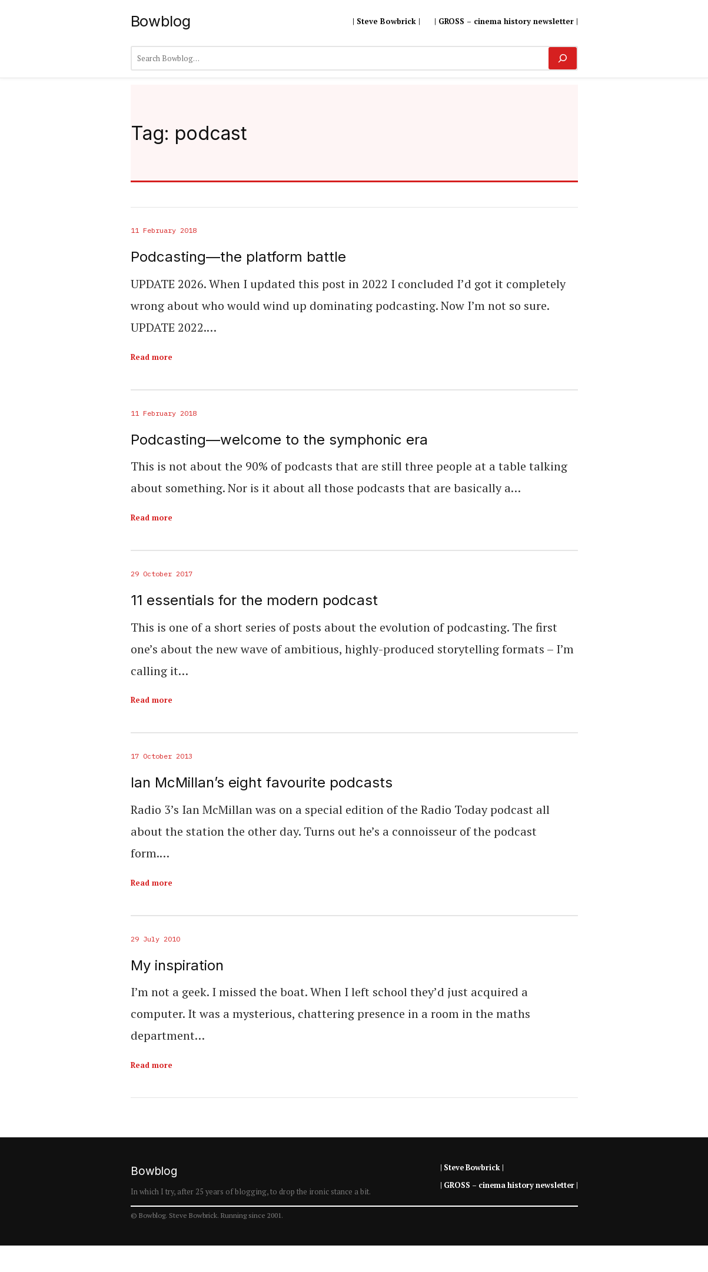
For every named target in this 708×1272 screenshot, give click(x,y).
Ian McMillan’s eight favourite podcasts (262, 782)
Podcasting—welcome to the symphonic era (279, 440)
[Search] (562, 58)
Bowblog (161, 21)
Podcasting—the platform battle (238, 257)
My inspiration (177, 965)
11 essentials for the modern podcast (254, 600)
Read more (151, 357)
